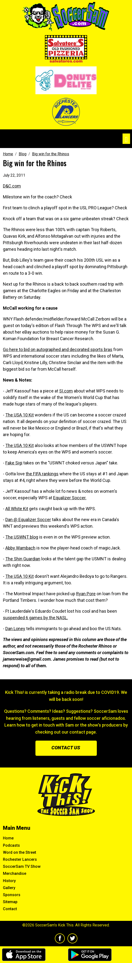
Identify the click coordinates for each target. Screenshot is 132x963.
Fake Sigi (13, 462)
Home (8, 838)
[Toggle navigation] (126, 138)
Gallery (9, 887)
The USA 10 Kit (19, 414)
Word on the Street (19, 852)
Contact (10, 909)
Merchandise (14, 873)
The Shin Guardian (22, 558)
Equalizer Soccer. (69, 497)
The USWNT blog (21, 537)
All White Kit (16, 508)
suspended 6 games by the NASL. (35, 617)
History (9, 880)
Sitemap (10, 902)
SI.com (66, 390)
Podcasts (11, 845)
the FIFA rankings (42, 473)
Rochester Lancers (20, 859)
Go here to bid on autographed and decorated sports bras (57, 349)
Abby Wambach (20, 547)
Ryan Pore (86, 593)
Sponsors (11, 895)
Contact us (65, 748)
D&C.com (12, 185)
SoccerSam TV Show (22, 866)
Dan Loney (15, 628)
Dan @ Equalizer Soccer (28, 519)
